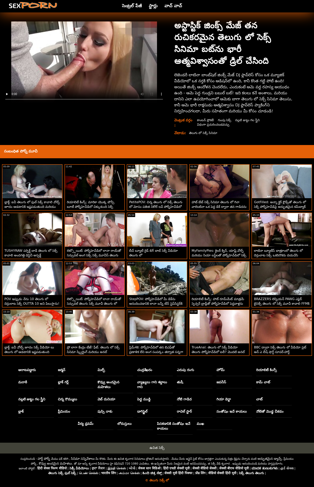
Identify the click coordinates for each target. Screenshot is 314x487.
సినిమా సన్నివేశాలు (83, 459)
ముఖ (200, 424)
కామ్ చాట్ (263, 382)
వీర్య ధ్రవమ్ (85, 424)
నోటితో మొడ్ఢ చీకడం (270, 411)
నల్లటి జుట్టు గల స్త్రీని (248, 120)
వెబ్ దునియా (106, 399)
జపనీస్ (221, 382)
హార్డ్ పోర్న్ (44, 459)
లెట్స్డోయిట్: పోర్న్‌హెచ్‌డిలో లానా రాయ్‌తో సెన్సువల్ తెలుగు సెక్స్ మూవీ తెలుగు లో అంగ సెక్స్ (94, 303)
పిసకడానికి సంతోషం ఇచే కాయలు (173, 426)
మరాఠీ (22, 382)
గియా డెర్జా (223, 399)
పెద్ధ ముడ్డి (144, 399)
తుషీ (180, 382)
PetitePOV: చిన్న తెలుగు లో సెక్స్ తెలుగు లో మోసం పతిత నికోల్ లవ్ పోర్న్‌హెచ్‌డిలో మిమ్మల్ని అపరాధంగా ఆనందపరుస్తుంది (155, 206)
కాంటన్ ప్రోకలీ (205, 120)
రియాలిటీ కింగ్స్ (266, 370)
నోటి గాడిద (184, 399)
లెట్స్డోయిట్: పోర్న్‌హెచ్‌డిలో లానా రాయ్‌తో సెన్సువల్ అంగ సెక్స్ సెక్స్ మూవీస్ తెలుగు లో (94, 255)
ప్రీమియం (64, 411)
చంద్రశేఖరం (144, 370)
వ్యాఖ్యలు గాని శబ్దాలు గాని (152, 384)
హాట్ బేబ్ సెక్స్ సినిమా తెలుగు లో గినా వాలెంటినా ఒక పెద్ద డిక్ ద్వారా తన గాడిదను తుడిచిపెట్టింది (219, 206)
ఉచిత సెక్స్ (157, 448)
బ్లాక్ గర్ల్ (63, 382)
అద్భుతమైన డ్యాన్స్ (270, 459)
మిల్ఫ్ (101, 370)
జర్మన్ (61, 370)
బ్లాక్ (21, 411)
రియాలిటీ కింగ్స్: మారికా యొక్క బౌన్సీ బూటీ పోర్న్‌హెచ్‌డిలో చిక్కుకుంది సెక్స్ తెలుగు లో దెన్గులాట (91, 206)
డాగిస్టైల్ (142, 411)
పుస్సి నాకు (105, 411)
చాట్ (259, 399)
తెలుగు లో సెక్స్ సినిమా (203, 133)
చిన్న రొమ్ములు (67, 399)
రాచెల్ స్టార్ (184, 411)
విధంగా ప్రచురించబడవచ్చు (213, 124)
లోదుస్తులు (124, 424)
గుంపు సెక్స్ (225, 120)
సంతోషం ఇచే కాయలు (231, 411)
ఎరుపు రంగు (185, 370)
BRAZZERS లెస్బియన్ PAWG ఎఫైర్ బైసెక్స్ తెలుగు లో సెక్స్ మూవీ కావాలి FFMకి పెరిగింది (281, 303)
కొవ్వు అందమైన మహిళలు (108, 384)
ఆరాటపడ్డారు (27, 370)
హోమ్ (220, 370)
